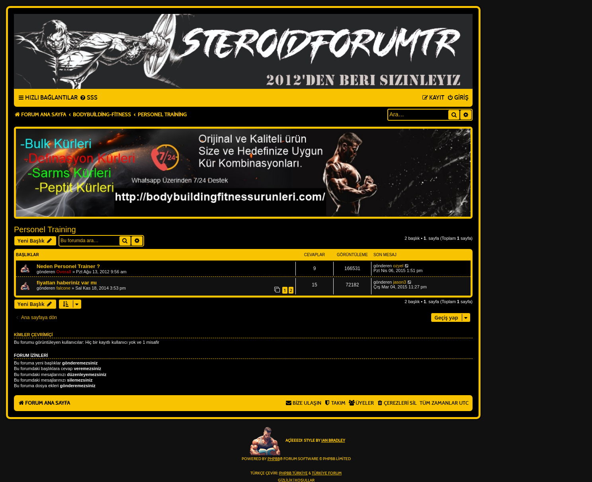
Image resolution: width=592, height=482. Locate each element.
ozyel (398, 265)
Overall (64, 271)
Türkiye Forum (327, 473)
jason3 (399, 282)
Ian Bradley (333, 441)
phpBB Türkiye (293, 473)
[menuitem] (89, 98)
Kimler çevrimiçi (33, 334)
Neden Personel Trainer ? (68, 266)
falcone (63, 288)
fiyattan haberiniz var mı (67, 283)
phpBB (274, 459)
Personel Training (45, 229)
